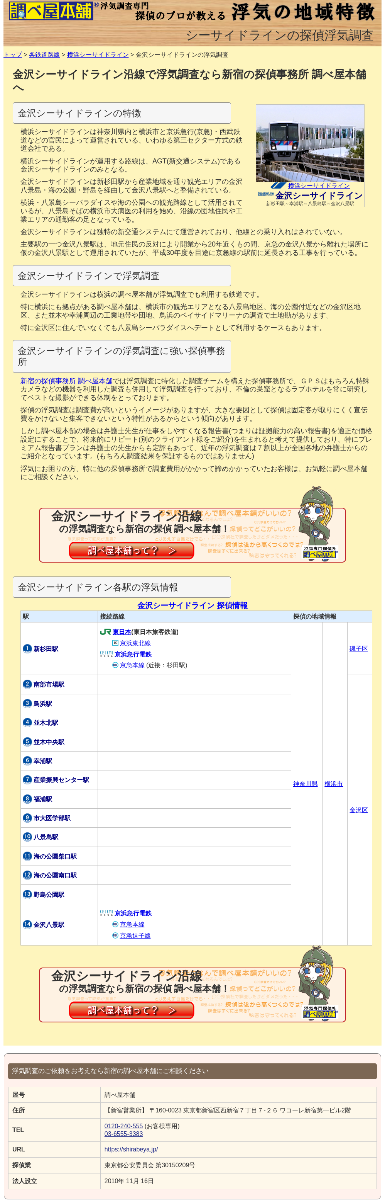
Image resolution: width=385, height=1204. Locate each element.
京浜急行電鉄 (126, 654)
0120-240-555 (124, 1126)
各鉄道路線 (44, 54)
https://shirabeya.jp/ (131, 1149)
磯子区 (359, 648)
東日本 (116, 632)
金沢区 (359, 810)
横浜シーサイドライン (98, 54)
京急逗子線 (131, 935)
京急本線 (128, 665)
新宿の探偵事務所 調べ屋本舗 (66, 381)
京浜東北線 (131, 643)
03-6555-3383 (124, 1134)
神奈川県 (305, 784)
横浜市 (333, 784)
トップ (12, 54)
